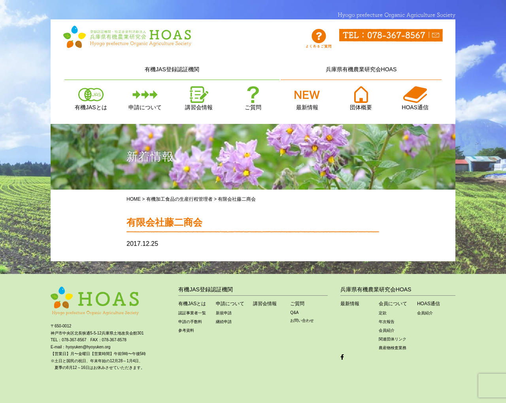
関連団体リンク (392, 339)
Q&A (294, 312)
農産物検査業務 (392, 348)
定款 (383, 313)
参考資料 (186, 330)
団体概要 (361, 98)
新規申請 (224, 313)
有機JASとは (91, 98)
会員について (393, 303)
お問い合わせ (302, 320)
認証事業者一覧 (192, 313)
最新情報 (307, 98)
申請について (145, 98)
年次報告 (387, 321)
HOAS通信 (415, 98)
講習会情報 (199, 98)
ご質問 (253, 98)
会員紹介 (387, 330)
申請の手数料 (190, 321)
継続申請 (224, 321)
